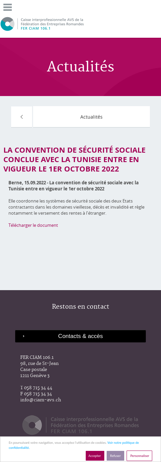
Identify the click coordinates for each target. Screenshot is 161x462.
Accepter (95, 456)
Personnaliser (139, 456)
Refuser (115, 456)
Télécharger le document (33, 225)
